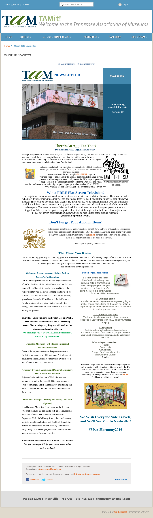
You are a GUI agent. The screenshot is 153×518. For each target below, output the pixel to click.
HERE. (125, 374)
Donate (25, 4)
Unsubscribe (121, 479)
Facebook (34, 479)
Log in (125, 4)
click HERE (81, 174)
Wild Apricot (120, 511)
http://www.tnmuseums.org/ (87, 474)
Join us (16, 4)
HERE (92, 235)
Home (7, 4)
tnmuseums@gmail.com (50, 469)
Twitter (50, 479)
